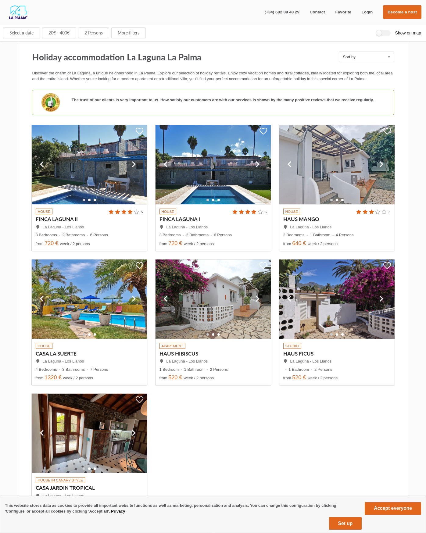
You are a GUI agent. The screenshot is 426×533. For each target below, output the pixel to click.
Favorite (343, 12)
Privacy (118, 511)
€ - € (59, 32)
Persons (93, 32)
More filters (128, 32)
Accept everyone (393, 508)
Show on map (408, 32)
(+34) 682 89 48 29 (281, 12)
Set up (345, 523)
